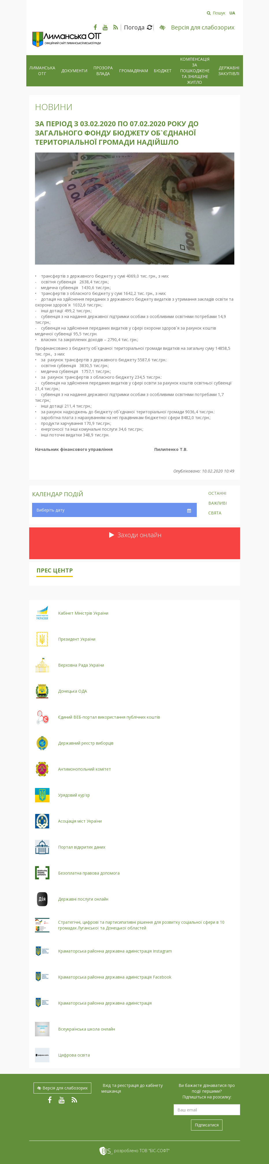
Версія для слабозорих (62, 1088)
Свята (214, 513)
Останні (217, 493)
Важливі (217, 503)
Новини (54, 107)
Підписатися (207, 1125)
